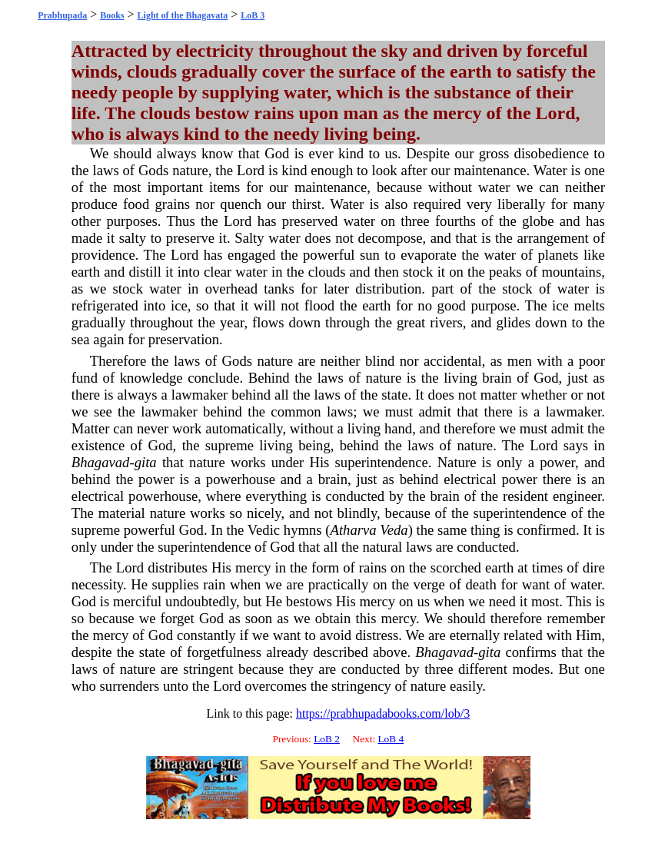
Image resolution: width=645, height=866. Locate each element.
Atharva (354, 530)
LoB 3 (252, 15)
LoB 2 (327, 739)
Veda (393, 530)
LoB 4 (390, 739)
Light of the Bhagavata (183, 15)
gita (146, 462)
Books (112, 15)
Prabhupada (62, 15)
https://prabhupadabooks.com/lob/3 (383, 713)
